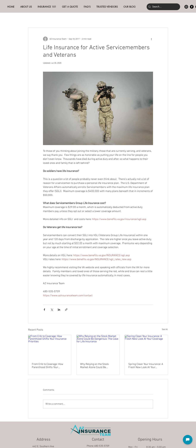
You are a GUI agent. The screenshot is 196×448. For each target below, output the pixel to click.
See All (165, 329)
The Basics (49, 18)
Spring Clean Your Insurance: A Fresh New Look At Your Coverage (145, 366)
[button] (164, 18)
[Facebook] (192, 7)
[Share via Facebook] (44, 309)
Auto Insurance (69, 18)
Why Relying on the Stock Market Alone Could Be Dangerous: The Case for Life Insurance (96, 366)
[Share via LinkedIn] (59, 309)
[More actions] (151, 39)
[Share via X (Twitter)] (51, 309)
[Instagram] (186, 7)
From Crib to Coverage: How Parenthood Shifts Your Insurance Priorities (47, 366)
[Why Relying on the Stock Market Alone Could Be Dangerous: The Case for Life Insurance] (98, 347)
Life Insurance (90, 18)
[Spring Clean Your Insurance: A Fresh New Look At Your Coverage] (146, 347)
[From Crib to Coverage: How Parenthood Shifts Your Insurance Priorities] (49, 347)
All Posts (32, 18)
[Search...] (163, 6)
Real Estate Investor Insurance (120, 18)
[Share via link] (66, 309)
